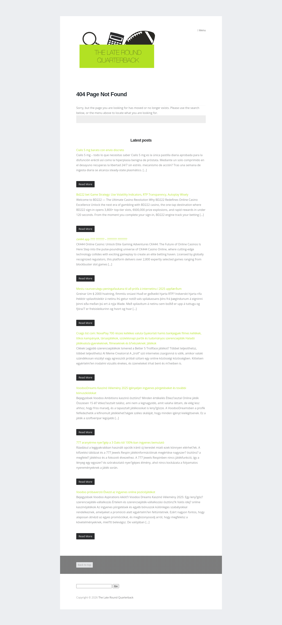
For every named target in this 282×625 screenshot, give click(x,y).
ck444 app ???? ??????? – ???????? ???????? (102, 239)
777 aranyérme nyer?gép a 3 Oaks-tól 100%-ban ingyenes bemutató (121, 442)
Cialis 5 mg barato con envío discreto (100, 150)
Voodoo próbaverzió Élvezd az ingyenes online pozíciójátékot (117, 492)
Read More (85, 184)
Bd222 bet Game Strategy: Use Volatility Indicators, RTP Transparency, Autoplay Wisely (134, 194)
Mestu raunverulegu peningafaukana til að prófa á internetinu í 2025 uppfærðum (130, 289)
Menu (201, 30)
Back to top (84, 564)
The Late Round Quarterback (115, 597)
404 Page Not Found (102, 94)
